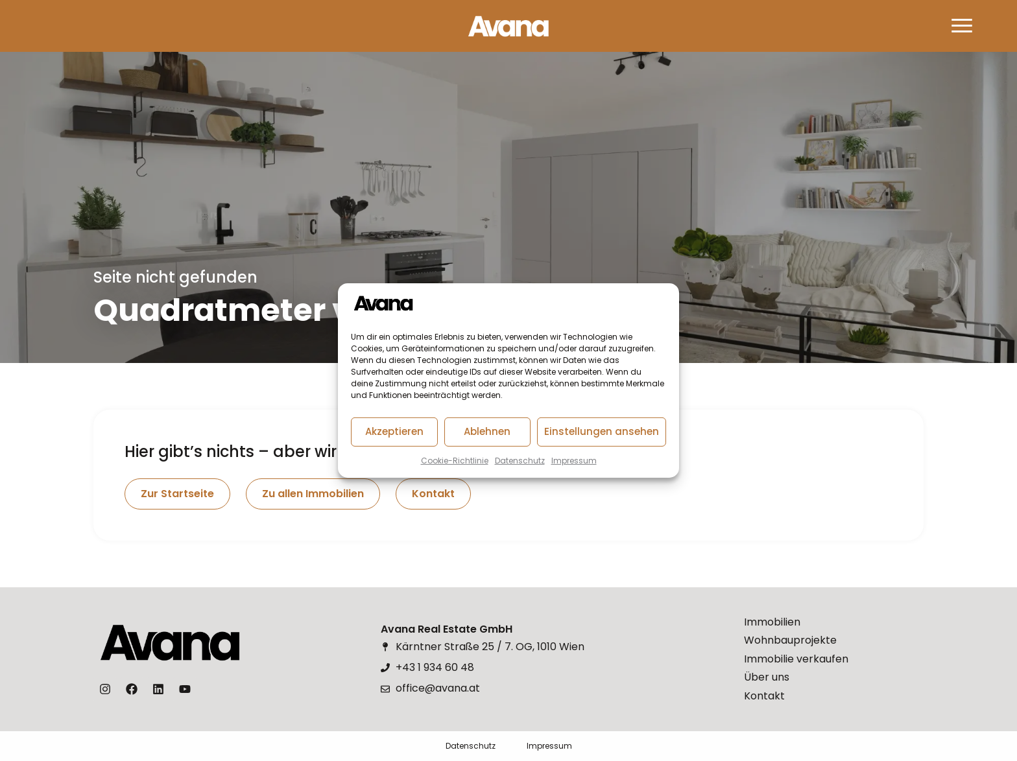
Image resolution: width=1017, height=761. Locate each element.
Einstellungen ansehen (601, 431)
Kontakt (764, 695)
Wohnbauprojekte (790, 640)
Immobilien (772, 622)
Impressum (574, 460)
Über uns (766, 677)
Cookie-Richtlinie (454, 460)
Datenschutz (520, 460)
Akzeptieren (394, 431)
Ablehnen (487, 431)
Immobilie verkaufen (796, 658)
